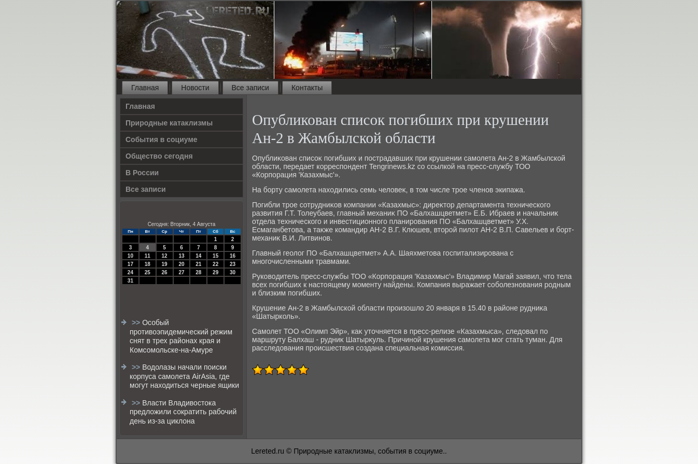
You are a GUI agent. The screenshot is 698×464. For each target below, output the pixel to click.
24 (130, 272)
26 (164, 272)
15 (215, 256)
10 (130, 256)
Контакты (307, 87)
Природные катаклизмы (169, 123)
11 (147, 256)
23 (232, 264)
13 (181, 256)
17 (130, 264)
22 (215, 264)
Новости (195, 87)
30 (232, 272)
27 (181, 272)
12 (164, 256)
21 (198, 264)
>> (137, 322)
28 (198, 272)
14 (198, 256)
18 (147, 264)
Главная (145, 87)
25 (147, 272)
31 (130, 281)
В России (142, 172)
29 (215, 272)
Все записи (250, 87)
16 (232, 256)
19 (164, 264)
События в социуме (161, 139)
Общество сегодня (159, 156)
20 (181, 264)
